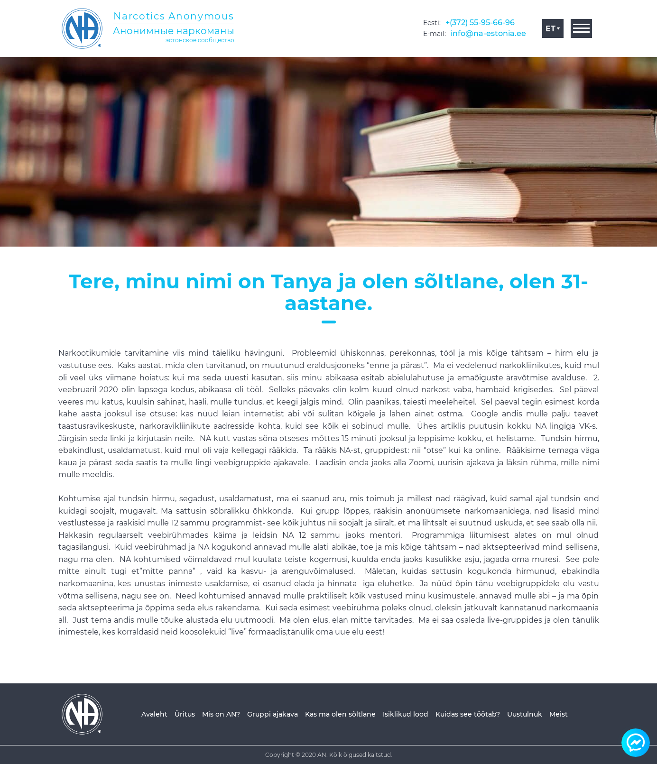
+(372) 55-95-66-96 (480, 22)
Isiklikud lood (405, 714)
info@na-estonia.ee (488, 33)
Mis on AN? (221, 714)
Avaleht (154, 714)
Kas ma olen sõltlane (340, 714)
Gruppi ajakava (272, 714)
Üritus (185, 714)
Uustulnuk (524, 714)
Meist (558, 714)
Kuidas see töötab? (467, 714)
